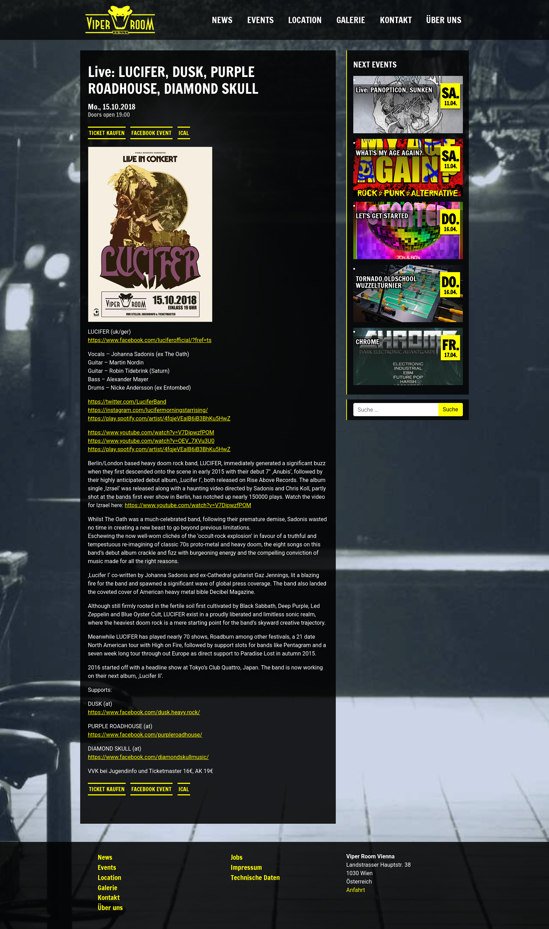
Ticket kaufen (107, 133)
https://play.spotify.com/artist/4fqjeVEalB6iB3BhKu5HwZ (159, 418)
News (222, 20)
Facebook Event (151, 133)
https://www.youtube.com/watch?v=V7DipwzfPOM (151, 432)
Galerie (350, 20)
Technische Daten (255, 877)
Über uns (443, 20)
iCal (184, 133)
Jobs (237, 857)
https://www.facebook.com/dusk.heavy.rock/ (144, 712)
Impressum (246, 867)
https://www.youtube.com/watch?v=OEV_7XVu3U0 (151, 441)
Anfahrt (355, 890)
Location (305, 20)
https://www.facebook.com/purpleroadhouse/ (145, 734)
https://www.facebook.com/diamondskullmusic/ (148, 757)
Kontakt (396, 20)
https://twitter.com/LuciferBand (127, 401)
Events (260, 20)
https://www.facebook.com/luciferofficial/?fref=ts (149, 340)
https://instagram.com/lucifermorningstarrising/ (148, 410)
